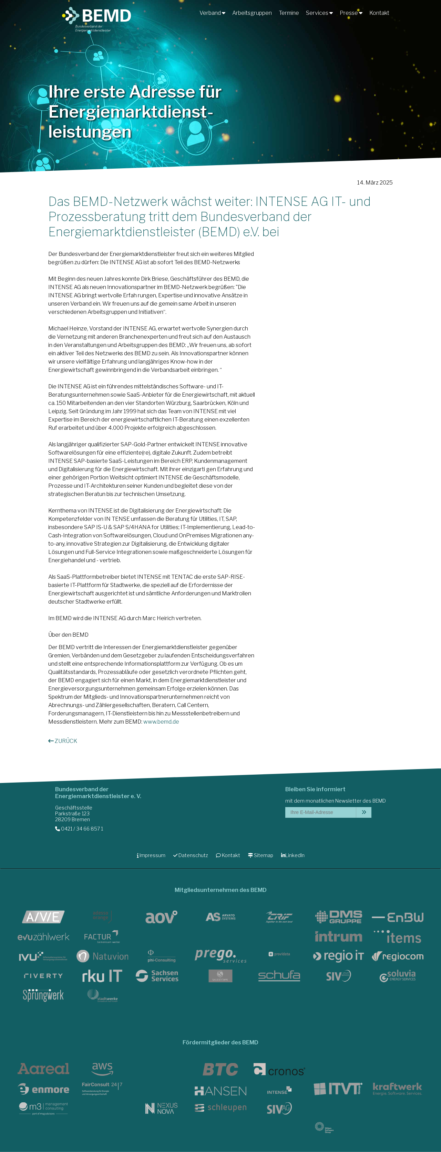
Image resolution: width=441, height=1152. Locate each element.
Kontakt (379, 13)
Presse (351, 13)
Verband (212, 13)
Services (319, 13)
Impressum (151, 855)
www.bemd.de (161, 721)
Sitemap (260, 855)
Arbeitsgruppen (252, 13)
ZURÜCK (62, 741)
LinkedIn (293, 855)
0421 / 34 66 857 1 (79, 829)
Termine (289, 13)
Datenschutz (190, 855)
